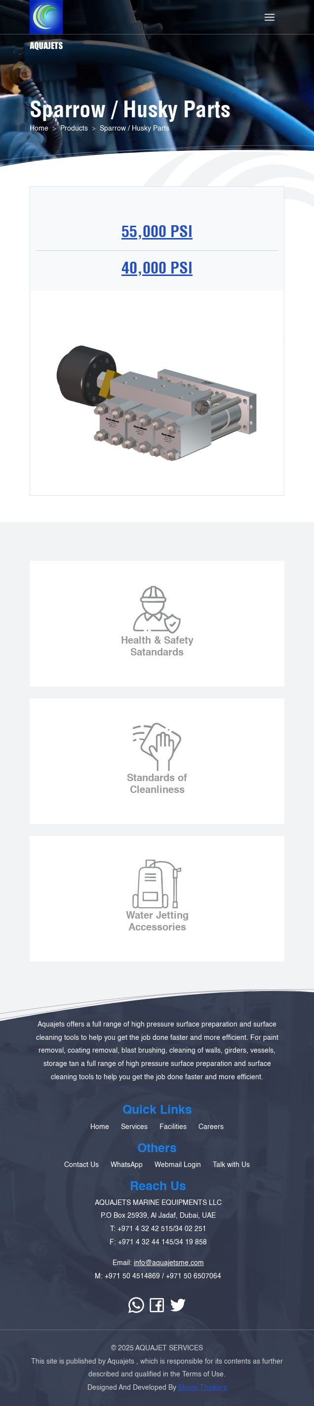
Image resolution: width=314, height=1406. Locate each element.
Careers (211, 1150)
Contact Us (81, 1188)
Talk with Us (231, 1188)
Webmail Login (178, 1188)
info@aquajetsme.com (169, 1286)
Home (39, 128)
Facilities (173, 1150)
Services (134, 1150)
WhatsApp (127, 1188)
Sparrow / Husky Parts (134, 128)
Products (74, 128)
